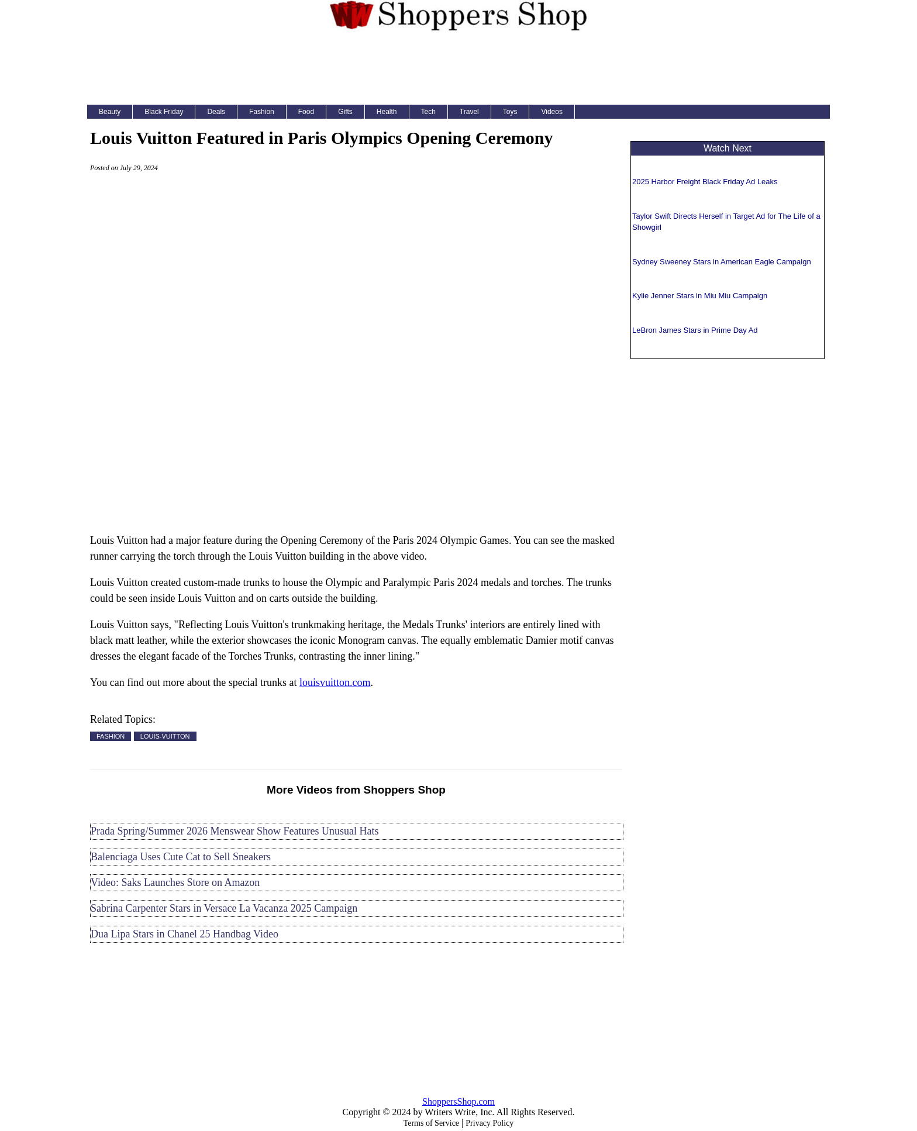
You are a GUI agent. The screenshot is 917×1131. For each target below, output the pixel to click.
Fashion (261, 112)
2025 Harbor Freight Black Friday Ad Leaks (705, 181)
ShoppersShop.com (458, 1101)
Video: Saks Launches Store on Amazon (175, 882)
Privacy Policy (489, 1123)
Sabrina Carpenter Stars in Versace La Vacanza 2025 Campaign (224, 908)
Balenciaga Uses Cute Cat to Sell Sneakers (181, 857)
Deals (216, 112)
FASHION (110, 736)
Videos (551, 112)
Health (387, 112)
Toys (510, 112)
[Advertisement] (458, 66)
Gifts (345, 112)
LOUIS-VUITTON (165, 736)
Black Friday (163, 112)
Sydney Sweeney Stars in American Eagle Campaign (721, 261)
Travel (469, 112)
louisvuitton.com (335, 682)
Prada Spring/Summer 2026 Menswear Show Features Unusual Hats (234, 831)
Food (306, 112)
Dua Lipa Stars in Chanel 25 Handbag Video (184, 934)
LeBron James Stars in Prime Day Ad (695, 330)
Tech (428, 112)
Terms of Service (431, 1123)
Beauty (109, 112)
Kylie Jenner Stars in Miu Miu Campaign (699, 295)
